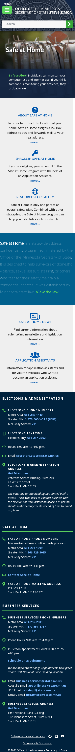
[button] (69, 24)
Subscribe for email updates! (28, 736)
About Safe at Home (35, 110)
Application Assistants (35, 355)
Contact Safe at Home (24, 575)
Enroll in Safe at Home (35, 154)
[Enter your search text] (34, 24)
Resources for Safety (35, 192)
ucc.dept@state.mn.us (38, 690)
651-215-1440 (33, 415)
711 (34, 424)
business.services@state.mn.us (39, 681)
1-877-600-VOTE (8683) (40, 419)
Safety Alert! (18, 75)
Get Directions (18, 473)
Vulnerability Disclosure (37, 743)
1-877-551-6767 (35, 626)
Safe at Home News (35, 317)
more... (35, 142)
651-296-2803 (33, 622)
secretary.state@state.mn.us (37, 455)
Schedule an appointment (26, 660)
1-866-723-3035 (35, 552)
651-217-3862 (36, 438)
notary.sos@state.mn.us (43, 695)
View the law (47, 291)
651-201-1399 (33, 548)
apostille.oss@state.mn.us (47, 685)
